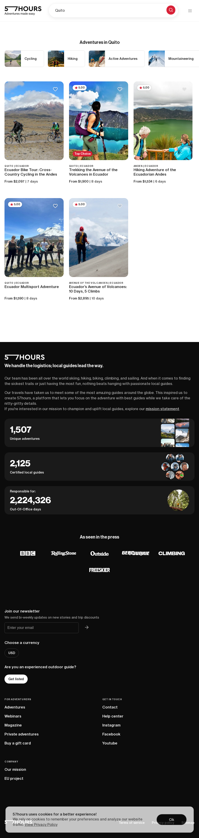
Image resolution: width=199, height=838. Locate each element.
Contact (110, 707)
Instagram (111, 725)
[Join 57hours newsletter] (86, 627)
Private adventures (21, 734)
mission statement (162, 409)
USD (11, 653)
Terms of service (132, 823)
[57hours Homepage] (22, 10)
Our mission (15, 769)
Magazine (13, 725)
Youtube (109, 743)
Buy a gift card (17, 743)
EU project (13, 778)
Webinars (12, 716)
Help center (112, 716)
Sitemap (188, 823)
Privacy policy (163, 823)
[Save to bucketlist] (55, 89)
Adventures (14, 707)
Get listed (16, 679)
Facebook (111, 734)
